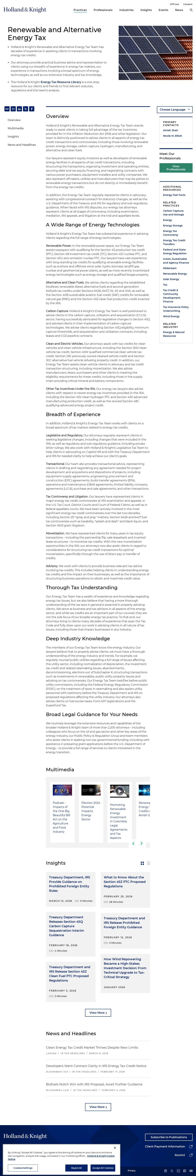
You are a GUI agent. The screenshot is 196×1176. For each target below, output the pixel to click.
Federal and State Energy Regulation (175, 251)
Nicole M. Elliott (172, 135)
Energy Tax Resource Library (61, 82)
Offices (174, 4)
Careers (188, 4)
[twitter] (171, 1171)
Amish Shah (170, 130)
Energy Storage (173, 225)
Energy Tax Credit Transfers (174, 242)
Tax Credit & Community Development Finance (171, 296)
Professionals (103, 10)
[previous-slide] (133, 843)
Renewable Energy (175, 273)
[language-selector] (175, 109)
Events (163, 10)
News (179, 10)
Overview (14, 120)
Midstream (170, 268)
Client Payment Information (165, 1146)
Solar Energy (171, 279)
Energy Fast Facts (174, 195)
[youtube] (191, 1171)
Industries (126, 10)
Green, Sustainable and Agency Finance (176, 260)
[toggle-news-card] (142, 863)
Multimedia (15, 128)
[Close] (115, 1161)
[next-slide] (141, 843)
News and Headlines (22, 144)
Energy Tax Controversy (170, 233)
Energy (167, 220)
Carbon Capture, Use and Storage (173, 212)
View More (97, 1012)
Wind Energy (171, 316)
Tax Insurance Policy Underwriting (176, 309)
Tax (165, 284)
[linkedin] (165, 1171)
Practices (80, 10)
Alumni (180, 1155)
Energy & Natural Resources (174, 334)
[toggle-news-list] (148, 863)
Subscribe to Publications (169, 1137)
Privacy (131, 1170)
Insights (146, 10)
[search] (191, 10)
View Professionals (176, 168)
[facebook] (184, 1171)
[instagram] (178, 1171)
